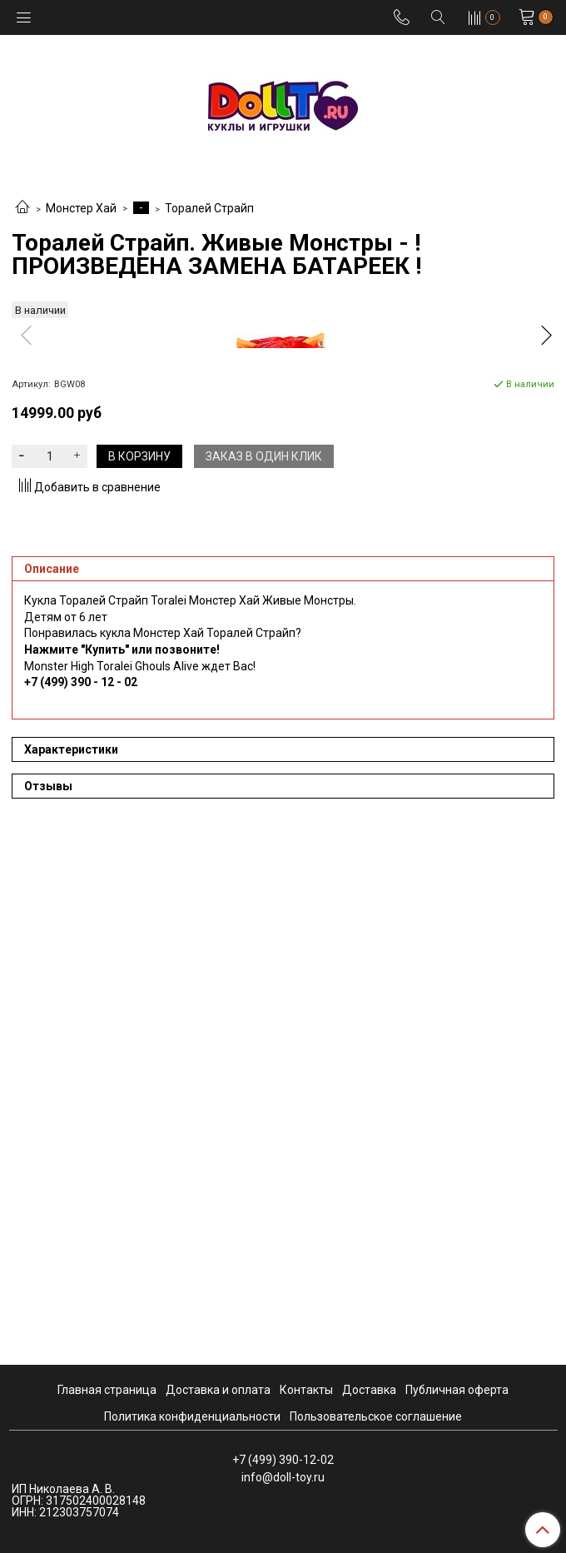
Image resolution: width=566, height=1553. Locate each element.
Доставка (369, 1389)
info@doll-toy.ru (283, 1477)
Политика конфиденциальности (192, 1416)
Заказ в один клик (264, 981)
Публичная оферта (457, 1389)
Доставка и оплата (218, 1389)
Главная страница (106, 1389)
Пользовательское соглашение (376, 1416)
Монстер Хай (81, 208)
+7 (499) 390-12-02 (283, 1459)
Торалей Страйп (209, 208)
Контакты (306, 1389)
